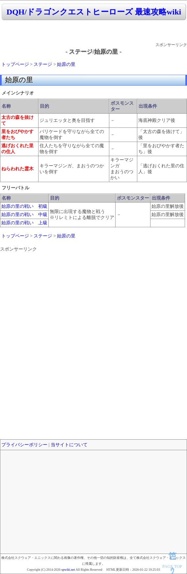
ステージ (43, 64)
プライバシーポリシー (24, 444)
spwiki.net (68, 569)
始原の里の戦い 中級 (24, 214)
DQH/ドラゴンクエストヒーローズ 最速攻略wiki (94, 12)
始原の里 (66, 64)
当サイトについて (69, 444)
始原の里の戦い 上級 (24, 222)
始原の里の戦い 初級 (24, 206)
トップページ (15, 64)
